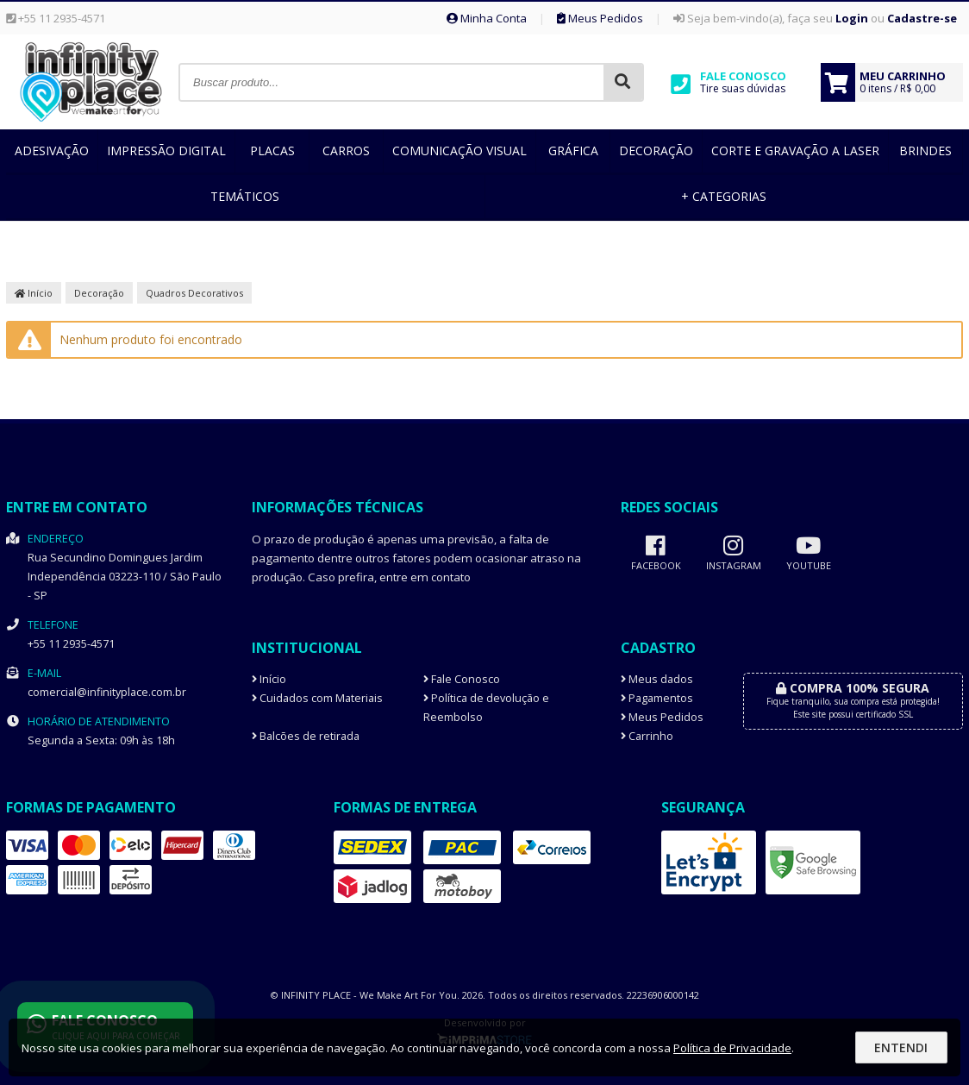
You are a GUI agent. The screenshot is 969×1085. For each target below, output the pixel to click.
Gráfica (573, 150)
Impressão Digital (166, 150)
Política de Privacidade (732, 1048)
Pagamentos (657, 698)
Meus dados (657, 679)
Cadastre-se (922, 18)
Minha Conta (487, 18)
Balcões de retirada (305, 736)
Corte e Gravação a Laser (795, 150)
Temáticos (244, 196)
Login (851, 18)
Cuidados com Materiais (317, 698)
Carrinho (647, 736)
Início (34, 292)
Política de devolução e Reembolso (486, 707)
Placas (272, 150)
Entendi (901, 1047)
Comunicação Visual (459, 150)
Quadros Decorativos (194, 292)
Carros (346, 150)
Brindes (925, 150)
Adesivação (52, 150)
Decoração (656, 150)
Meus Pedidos (600, 18)
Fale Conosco (461, 679)
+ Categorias (723, 196)
